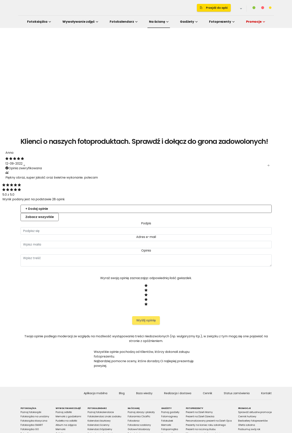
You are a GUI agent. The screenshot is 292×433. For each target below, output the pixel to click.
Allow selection (178, 259)
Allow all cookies (212, 259)
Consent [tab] (88, 184)
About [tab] (204, 184)
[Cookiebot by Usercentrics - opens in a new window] (212, 172)
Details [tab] (146, 184)
